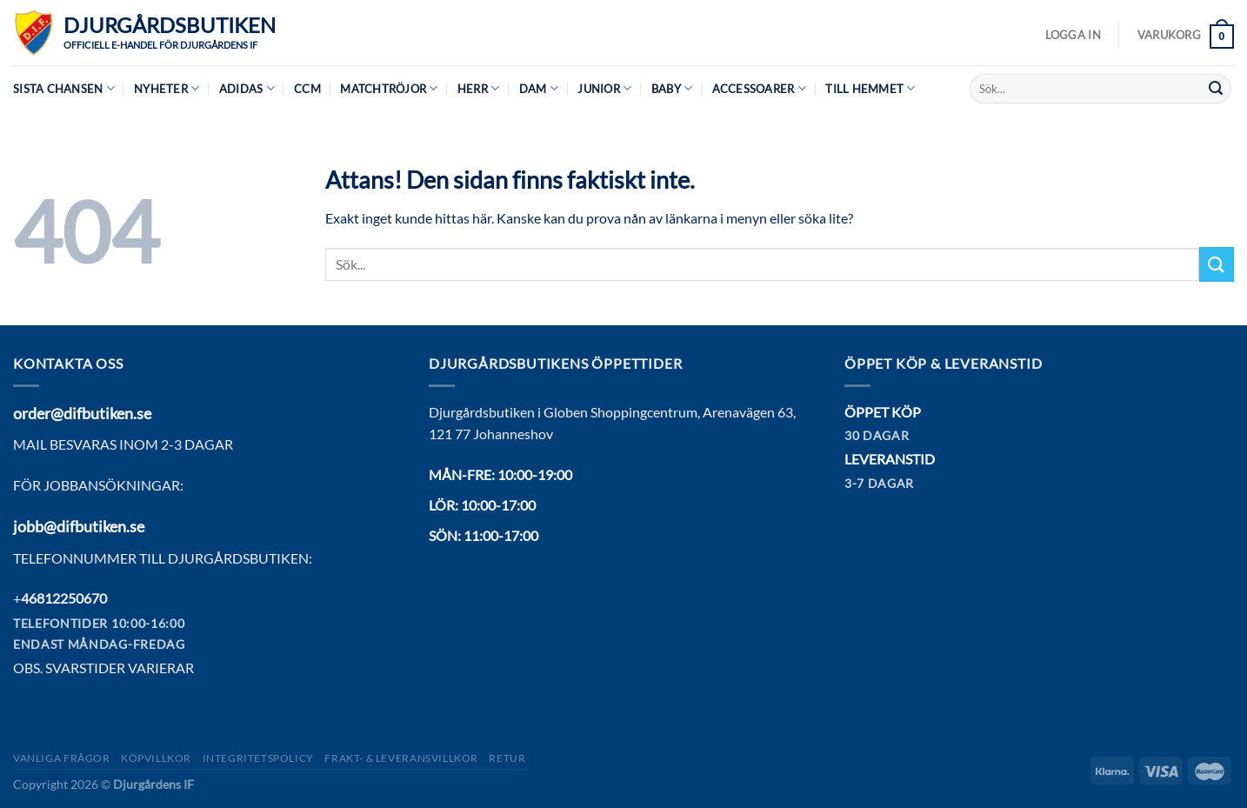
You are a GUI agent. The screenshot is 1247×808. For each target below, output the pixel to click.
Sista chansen (64, 88)
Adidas (247, 88)
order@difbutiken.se (82, 413)
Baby (671, 88)
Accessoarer (759, 88)
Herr (478, 88)
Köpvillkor (156, 758)
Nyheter (166, 88)
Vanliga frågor (61, 758)
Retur (507, 758)
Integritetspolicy (258, 758)
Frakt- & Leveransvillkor (401, 758)
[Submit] (1215, 89)
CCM (307, 89)
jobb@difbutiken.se (78, 526)
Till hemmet (870, 88)
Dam (538, 88)
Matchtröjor (388, 88)
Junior (604, 88)
